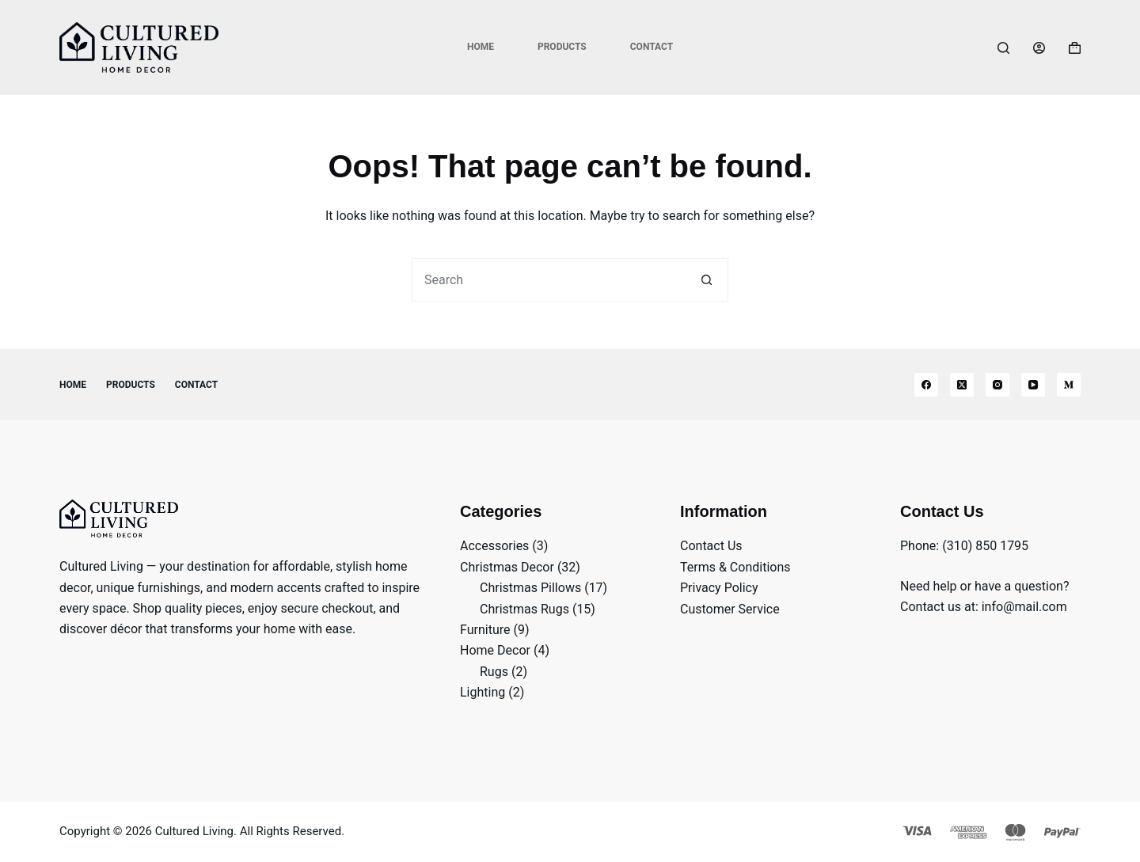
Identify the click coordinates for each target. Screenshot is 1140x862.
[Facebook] (926, 385)
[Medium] (1069, 385)
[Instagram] (997, 385)
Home (480, 46)
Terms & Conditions (735, 567)
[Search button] (706, 280)
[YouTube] (1033, 385)
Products (562, 46)
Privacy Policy (719, 587)
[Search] (1003, 48)
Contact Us (711, 545)
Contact (651, 46)
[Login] (1039, 48)
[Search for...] (548, 280)
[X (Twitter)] (962, 385)
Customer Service (730, 609)
